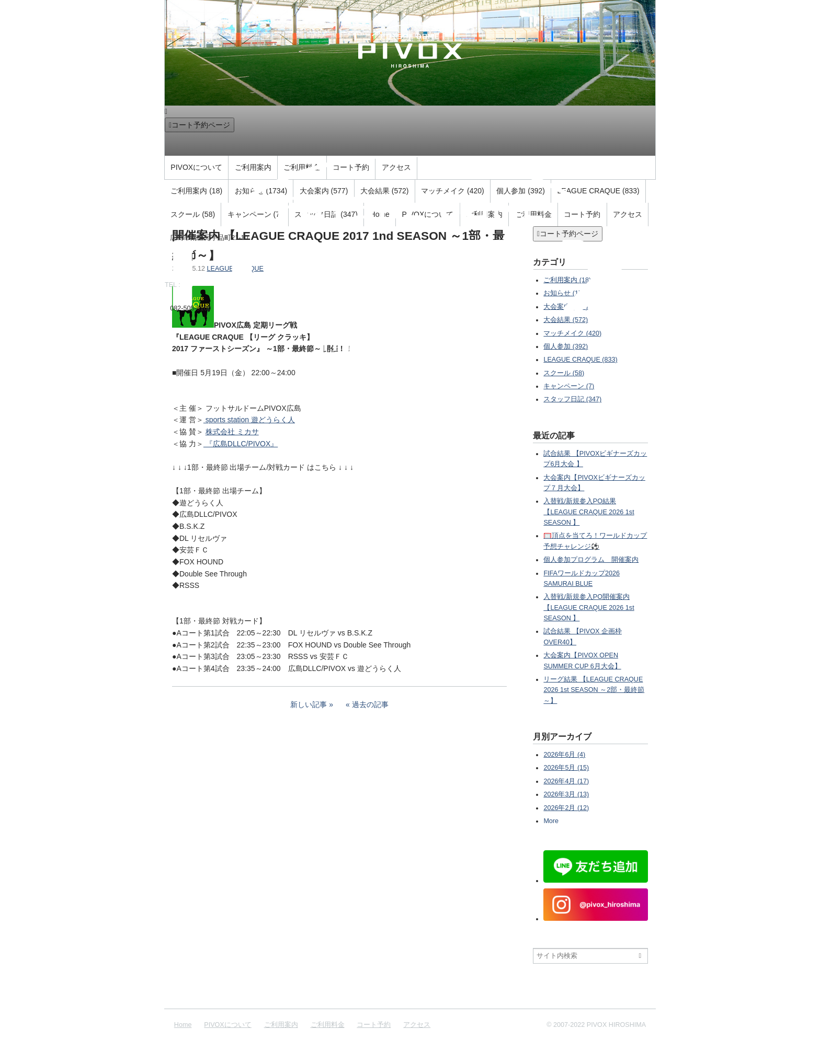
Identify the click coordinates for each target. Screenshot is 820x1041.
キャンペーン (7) (568, 386)
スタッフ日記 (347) (572, 399)
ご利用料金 (328, 1024)
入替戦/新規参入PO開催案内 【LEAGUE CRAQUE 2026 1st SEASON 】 (588, 607)
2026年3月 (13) (566, 794)
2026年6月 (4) (564, 754)
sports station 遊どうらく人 (249, 419)
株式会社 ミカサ (232, 431)
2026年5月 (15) (566, 767)
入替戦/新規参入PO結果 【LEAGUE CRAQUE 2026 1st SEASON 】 (588, 512)
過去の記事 (370, 704)
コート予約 (374, 1024)
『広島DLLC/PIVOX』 (240, 443)
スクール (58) (563, 373)
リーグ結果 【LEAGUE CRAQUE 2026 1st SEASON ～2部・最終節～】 (593, 690)
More (551, 821)
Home (183, 1024)
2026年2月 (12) (566, 808)
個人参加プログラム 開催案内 (591, 559)
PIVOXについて (228, 1024)
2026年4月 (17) (566, 781)
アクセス (416, 1024)
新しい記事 (308, 704)
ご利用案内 (281, 1024)
